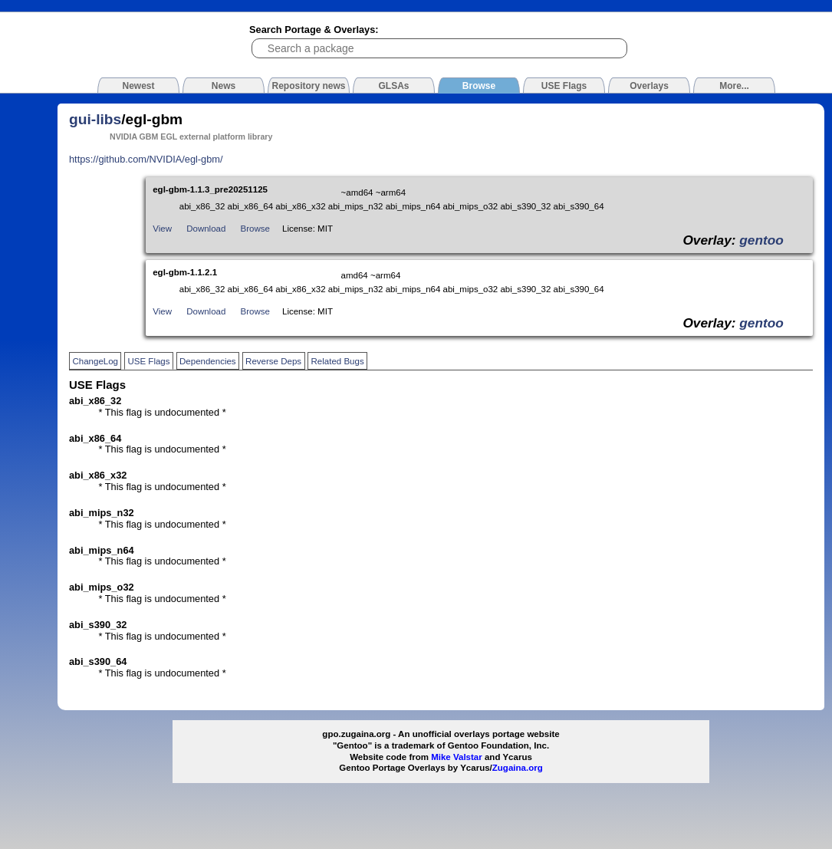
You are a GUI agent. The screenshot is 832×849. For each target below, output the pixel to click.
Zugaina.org (517, 767)
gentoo (761, 240)
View (162, 228)
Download (205, 228)
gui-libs (95, 119)
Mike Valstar (456, 757)
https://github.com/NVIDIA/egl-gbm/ (146, 159)
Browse (255, 228)
